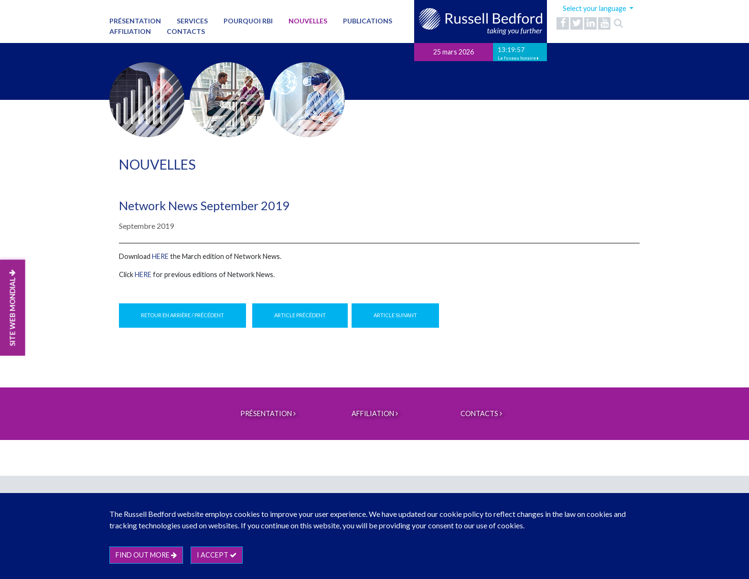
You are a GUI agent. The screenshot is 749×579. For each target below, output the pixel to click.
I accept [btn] (216, 555)
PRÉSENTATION (135, 21)
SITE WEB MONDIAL (12, 307)
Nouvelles (308, 21)
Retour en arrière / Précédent (182, 315)
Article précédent (300, 315)
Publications (367, 21)
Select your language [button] (595, 8)
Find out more (146, 555)
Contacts (186, 31)
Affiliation (130, 31)
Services (192, 21)
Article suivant (395, 315)
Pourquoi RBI (248, 21)
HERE (160, 256)
